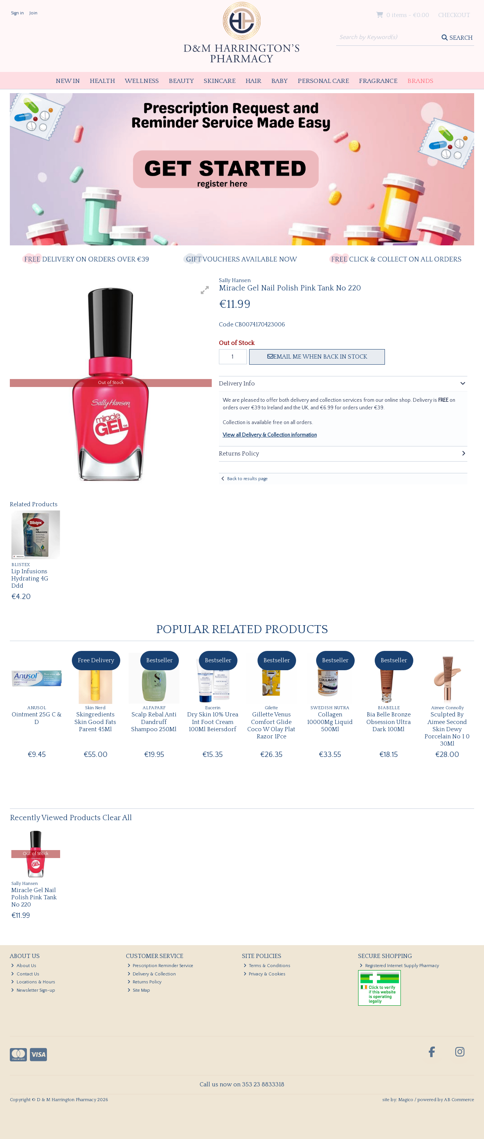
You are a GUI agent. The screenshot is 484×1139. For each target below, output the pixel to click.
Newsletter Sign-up (33, 990)
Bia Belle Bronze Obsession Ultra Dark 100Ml (388, 721)
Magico (405, 1099)
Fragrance (378, 81)
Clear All (117, 818)
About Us (23, 965)
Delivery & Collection (151, 974)
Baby (279, 81)
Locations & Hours (33, 982)
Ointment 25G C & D (37, 718)
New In (68, 81)
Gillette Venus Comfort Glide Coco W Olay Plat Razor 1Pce (271, 725)
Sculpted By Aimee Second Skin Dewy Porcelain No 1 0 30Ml (447, 729)
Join (33, 13)
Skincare (220, 81)
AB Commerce (459, 1099)
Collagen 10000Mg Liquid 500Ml (330, 721)
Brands (420, 81)
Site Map (138, 990)
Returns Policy (144, 982)
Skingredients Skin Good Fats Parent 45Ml (95, 721)
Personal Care (323, 81)
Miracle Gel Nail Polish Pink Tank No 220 (34, 897)
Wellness (142, 81)
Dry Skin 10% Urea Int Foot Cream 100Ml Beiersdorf (212, 721)
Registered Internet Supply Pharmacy (399, 965)
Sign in (17, 13)
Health (102, 81)
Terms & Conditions (267, 965)
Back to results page (247, 478)
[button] (205, 290)
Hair (253, 81)
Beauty (181, 81)
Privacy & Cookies (265, 974)
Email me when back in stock (317, 356)
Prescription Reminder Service (160, 965)
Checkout (454, 15)
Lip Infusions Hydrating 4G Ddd (29, 578)
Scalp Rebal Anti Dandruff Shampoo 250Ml (154, 721)
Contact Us (25, 974)
